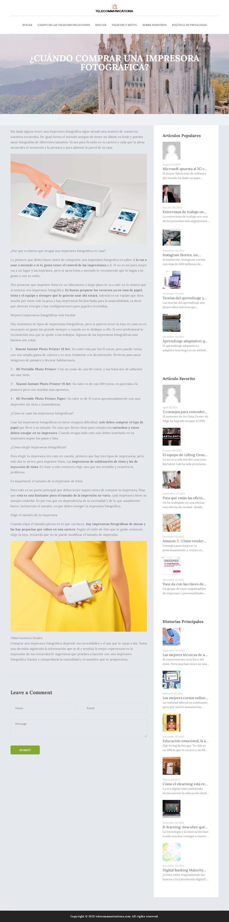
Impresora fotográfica (65, 131)
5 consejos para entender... (185, 411)
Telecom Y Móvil (124, 25)
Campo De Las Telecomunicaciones (64, 25)
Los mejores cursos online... (185, 698)
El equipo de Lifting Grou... (185, 455)
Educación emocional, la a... (185, 741)
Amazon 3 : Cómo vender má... (183, 541)
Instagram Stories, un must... (180, 255)
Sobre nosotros (154, 25)
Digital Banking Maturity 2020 (183, 870)
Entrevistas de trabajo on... (184, 212)
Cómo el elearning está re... (185, 784)
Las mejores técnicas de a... (185, 654)
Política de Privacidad (189, 25)
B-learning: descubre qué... (185, 827)
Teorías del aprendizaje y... (184, 298)
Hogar (27, 25)
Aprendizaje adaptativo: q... (185, 341)
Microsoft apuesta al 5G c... (185, 168)
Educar (100, 25)
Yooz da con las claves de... (184, 584)
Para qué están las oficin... (184, 498)
